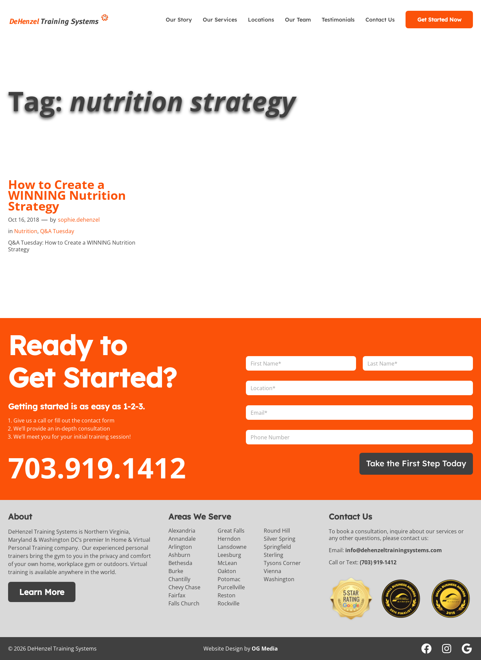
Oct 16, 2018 (23, 219)
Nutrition (25, 231)
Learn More (41, 592)
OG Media (265, 648)
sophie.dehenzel (79, 219)
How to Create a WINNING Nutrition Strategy (67, 195)
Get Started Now (439, 19)
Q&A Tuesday (57, 231)
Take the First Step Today (416, 463)
